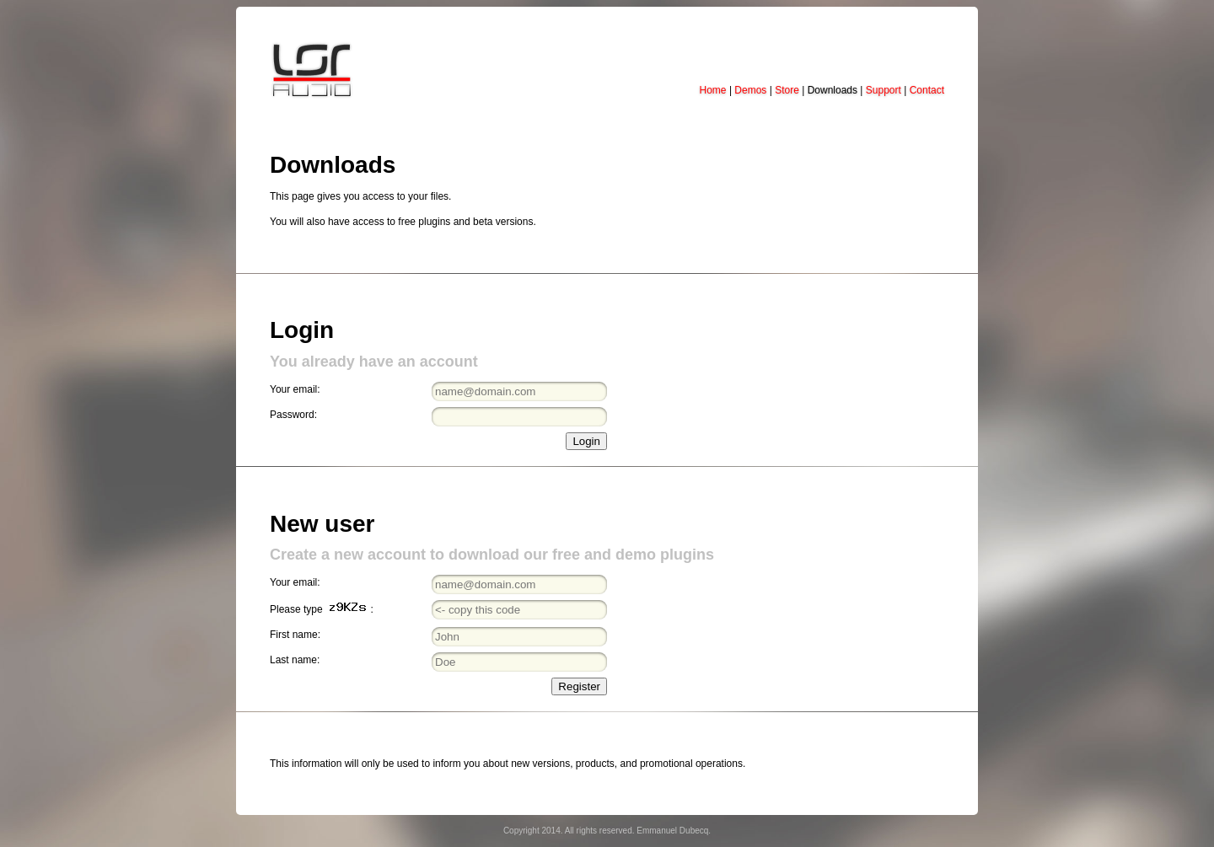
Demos (750, 90)
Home (713, 90)
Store (787, 90)
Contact (927, 90)
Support (883, 90)
